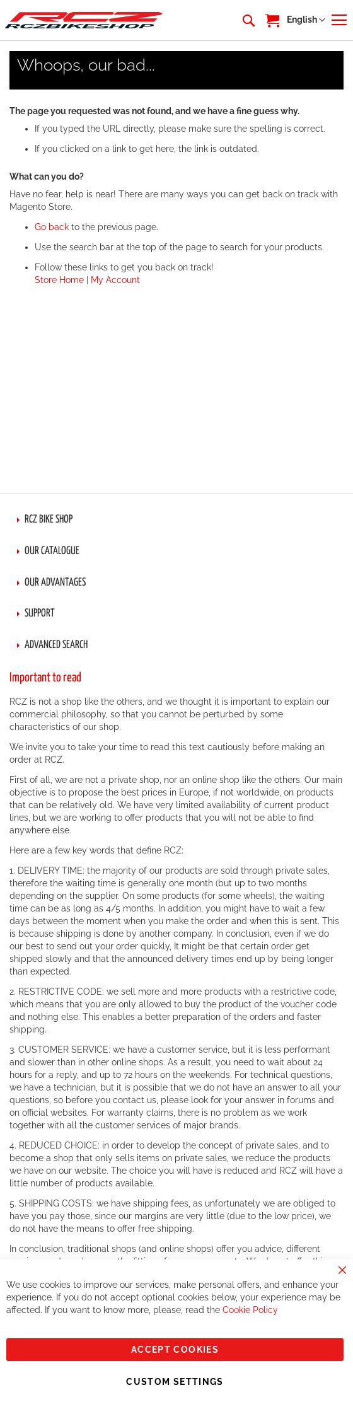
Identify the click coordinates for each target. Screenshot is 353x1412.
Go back (52, 227)
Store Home (59, 280)
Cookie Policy (250, 1310)
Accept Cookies (175, 1350)
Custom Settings (174, 1382)
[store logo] (84, 20)
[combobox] (248, 20)
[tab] (176, 520)
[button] (306, 20)
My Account (115, 280)
